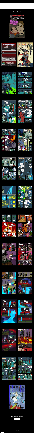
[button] (1, 1)
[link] (17, 430)
